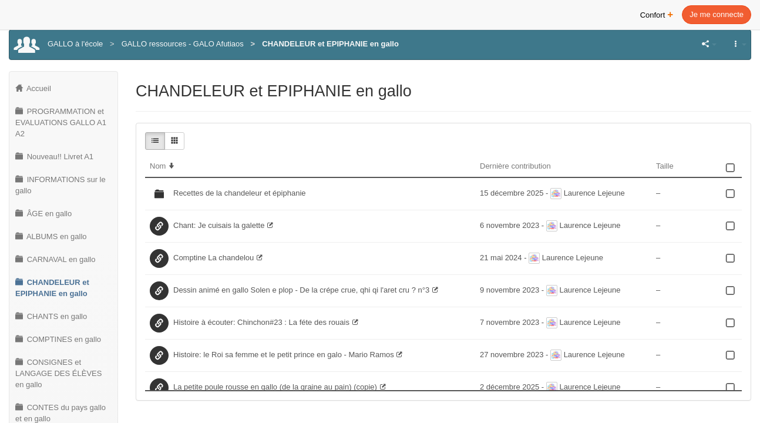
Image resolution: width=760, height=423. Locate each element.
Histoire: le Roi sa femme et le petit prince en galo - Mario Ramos (283, 354)
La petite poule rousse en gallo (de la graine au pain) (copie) (275, 386)
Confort (657, 14)
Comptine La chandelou (213, 257)
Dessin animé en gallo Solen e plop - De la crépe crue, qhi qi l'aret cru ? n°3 (301, 290)
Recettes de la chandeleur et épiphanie (239, 193)
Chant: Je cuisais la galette (218, 225)
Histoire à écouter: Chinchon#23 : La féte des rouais (261, 322)
